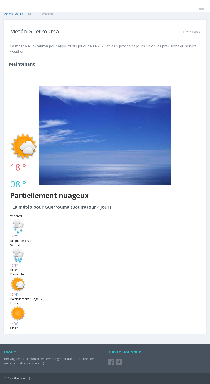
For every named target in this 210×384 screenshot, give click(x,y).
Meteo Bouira (13, 14)
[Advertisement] (105, 102)
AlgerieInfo (20, 378)
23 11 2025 (193, 32)
